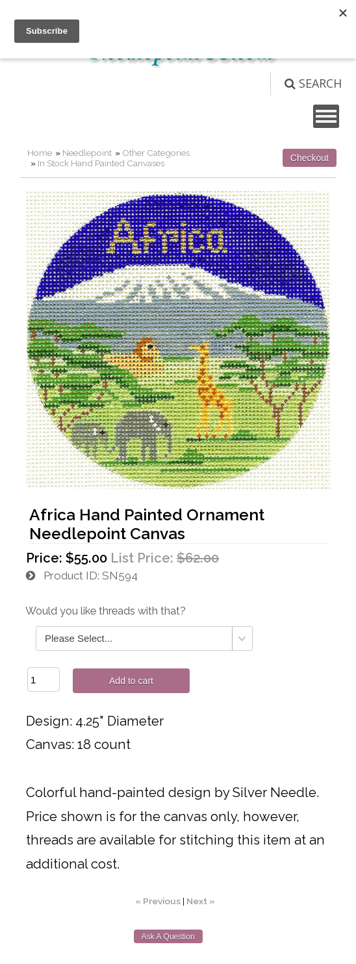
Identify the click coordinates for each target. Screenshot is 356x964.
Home (39, 152)
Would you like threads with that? (105, 611)
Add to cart (131, 680)
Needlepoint (87, 152)
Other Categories (156, 152)
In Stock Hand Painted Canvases (101, 163)
